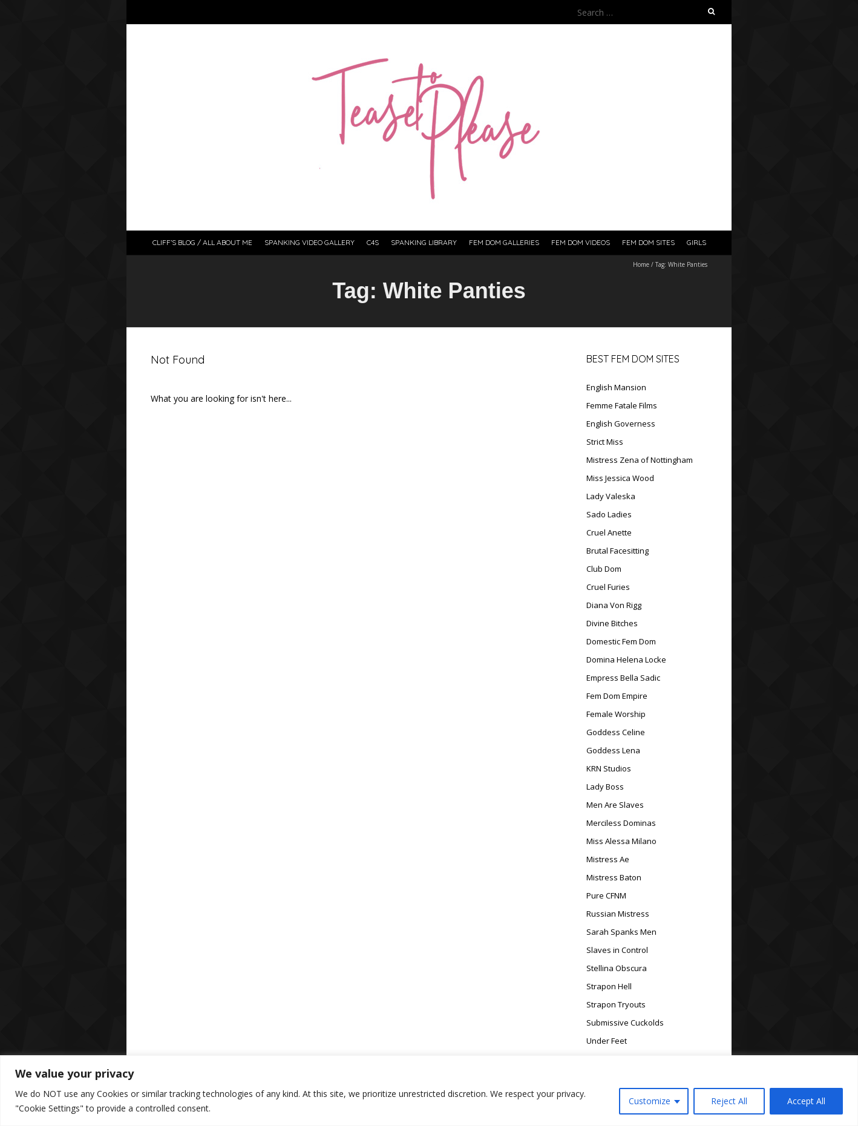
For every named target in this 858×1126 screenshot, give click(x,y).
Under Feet (606, 1040)
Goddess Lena (613, 750)
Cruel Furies (608, 586)
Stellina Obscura (616, 968)
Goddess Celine (615, 732)
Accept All (806, 1101)
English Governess (620, 423)
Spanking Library (424, 242)
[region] (429, 1090)
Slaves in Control (617, 949)
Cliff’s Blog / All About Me (202, 242)
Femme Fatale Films (621, 405)
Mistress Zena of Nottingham (639, 459)
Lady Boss (605, 786)
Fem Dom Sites (648, 242)
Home (641, 264)
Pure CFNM (606, 895)
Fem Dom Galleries (504, 242)
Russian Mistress (617, 913)
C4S (373, 242)
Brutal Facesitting (617, 550)
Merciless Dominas (621, 822)
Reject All (729, 1101)
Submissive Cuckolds (625, 1022)
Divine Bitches (612, 623)
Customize (649, 1101)
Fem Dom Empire (616, 695)
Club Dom (603, 568)
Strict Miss (604, 441)
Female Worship (616, 714)
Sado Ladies (609, 514)
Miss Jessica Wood (620, 478)
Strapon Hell (609, 986)
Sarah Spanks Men (621, 931)
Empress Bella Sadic (623, 677)
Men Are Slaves (615, 804)
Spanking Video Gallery (309, 242)
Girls (696, 242)
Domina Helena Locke (626, 659)
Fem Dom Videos (580, 242)
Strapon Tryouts (616, 1004)
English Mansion (616, 387)
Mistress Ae (607, 859)
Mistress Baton (613, 877)
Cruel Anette (609, 532)
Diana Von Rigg (613, 605)
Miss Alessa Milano (621, 841)
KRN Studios (608, 768)
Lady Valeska (610, 496)
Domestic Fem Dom (621, 641)
